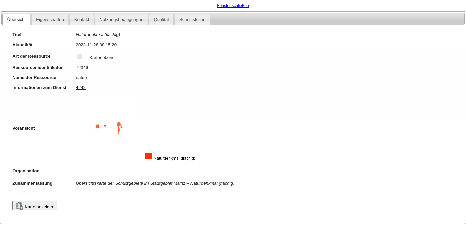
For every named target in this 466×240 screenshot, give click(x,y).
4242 (81, 87)
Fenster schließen (233, 5)
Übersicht (16, 19)
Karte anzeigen (34, 206)
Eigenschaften (50, 19)
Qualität (161, 19)
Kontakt (81, 19)
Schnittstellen (192, 19)
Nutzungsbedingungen (121, 19)
